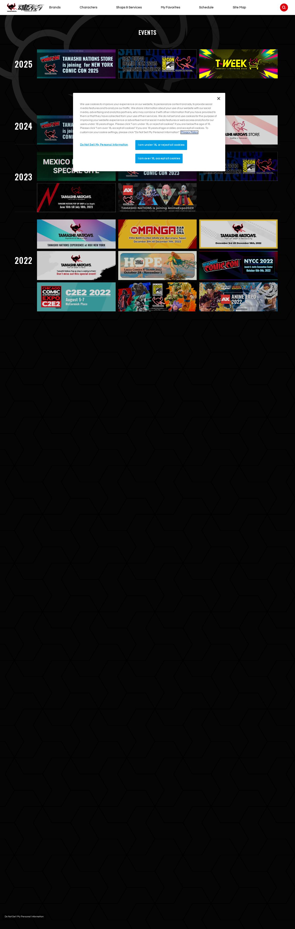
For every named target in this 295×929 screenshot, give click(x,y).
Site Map (239, 7)
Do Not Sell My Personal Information (24, 916)
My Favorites (170, 7)
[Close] (219, 98)
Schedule (206, 7)
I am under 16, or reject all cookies (161, 145)
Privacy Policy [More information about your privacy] (189, 132)
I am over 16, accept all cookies (159, 158)
